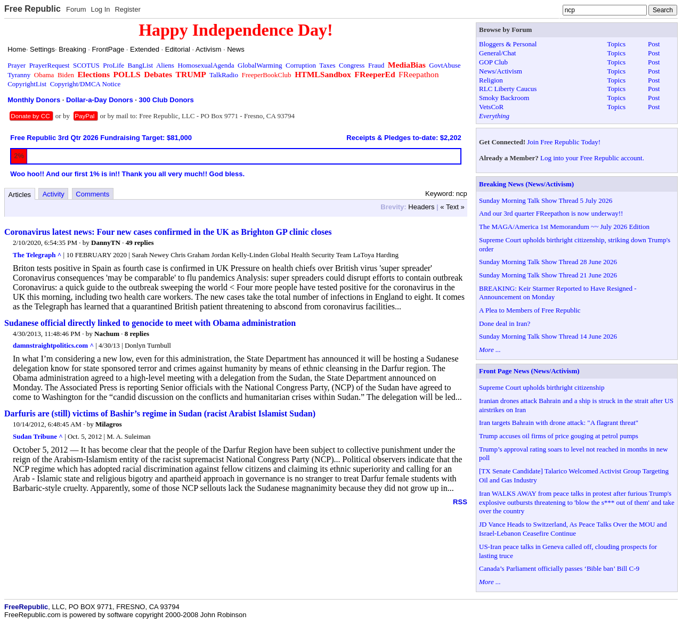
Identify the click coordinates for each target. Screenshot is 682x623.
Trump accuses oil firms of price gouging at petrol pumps (558, 436)
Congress (351, 65)
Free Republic (32, 8)
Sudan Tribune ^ (38, 436)
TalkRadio (223, 75)
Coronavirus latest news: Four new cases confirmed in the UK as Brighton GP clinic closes (168, 231)
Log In (100, 9)
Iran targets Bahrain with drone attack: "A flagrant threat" (558, 423)
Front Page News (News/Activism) (529, 371)
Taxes (327, 65)
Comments (92, 194)
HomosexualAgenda (205, 65)
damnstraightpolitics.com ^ (53, 345)
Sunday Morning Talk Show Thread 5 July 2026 (545, 200)
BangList (140, 65)
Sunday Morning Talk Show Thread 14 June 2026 (548, 336)
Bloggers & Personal (508, 44)
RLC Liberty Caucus (508, 89)
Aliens (165, 65)
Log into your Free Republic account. (592, 158)
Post (654, 44)
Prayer (16, 65)
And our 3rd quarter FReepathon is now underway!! (551, 213)
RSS (460, 502)
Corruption (301, 65)
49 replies (140, 243)
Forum (76, 9)
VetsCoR (491, 107)
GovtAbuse (444, 65)
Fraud (376, 65)
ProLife (113, 65)
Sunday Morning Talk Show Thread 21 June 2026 (548, 275)
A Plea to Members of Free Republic (530, 310)
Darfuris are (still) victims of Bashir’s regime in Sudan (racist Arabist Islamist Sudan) (159, 413)
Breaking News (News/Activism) (526, 184)
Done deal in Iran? (504, 323)
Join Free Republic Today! (563, 142)
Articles (20, 195)
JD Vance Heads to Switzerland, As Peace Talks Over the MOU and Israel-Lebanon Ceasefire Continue (573, 528)
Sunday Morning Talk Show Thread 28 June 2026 (548, 262)
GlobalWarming (260, 65)
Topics (616, 44)
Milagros (108, 424)
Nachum (106, 334)
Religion (491, 80)
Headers (421, 207)
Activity (53, 194)
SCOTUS (86, 65)
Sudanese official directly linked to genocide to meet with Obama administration (150, 322)
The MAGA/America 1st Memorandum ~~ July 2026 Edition (564, 227)
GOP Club (493, 62)
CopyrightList (26, 84)
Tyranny (18, 75)
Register (127, 9)
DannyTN (105, 243)
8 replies (137, 334)
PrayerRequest (49, 65)
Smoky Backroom (504, 98)
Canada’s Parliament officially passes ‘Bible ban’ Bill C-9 (559, 568)
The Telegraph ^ (37, 255)
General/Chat (497, 53)
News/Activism (500, 71)
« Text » (452, 207)
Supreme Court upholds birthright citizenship (541, 387)
